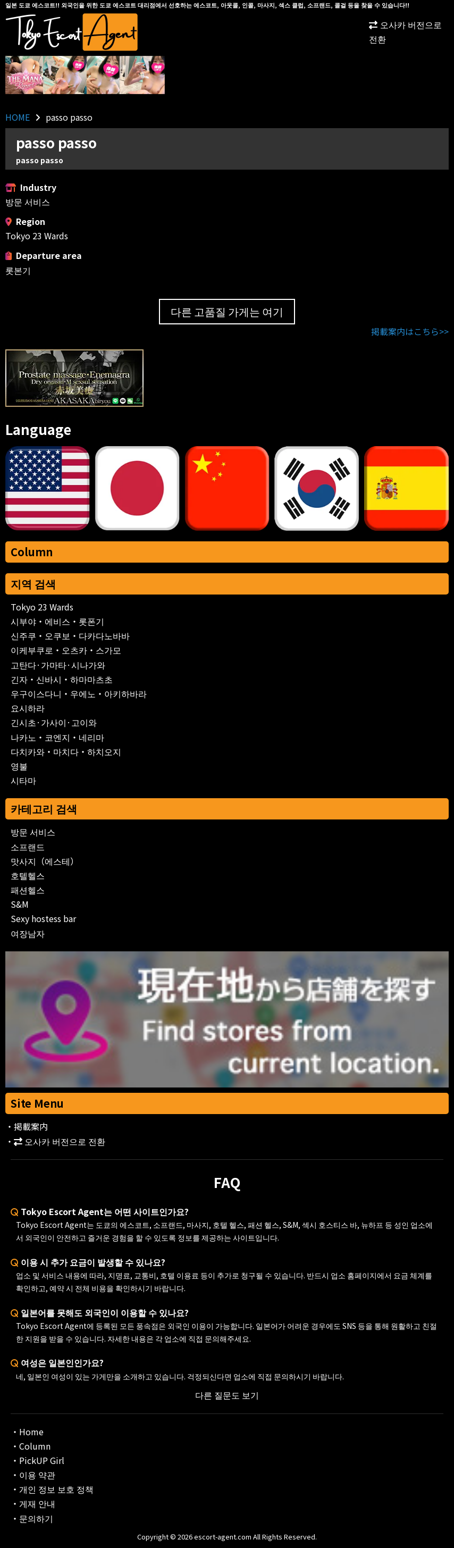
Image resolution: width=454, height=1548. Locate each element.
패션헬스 (28, 889)
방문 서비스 (33, 831)
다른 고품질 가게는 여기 (227, 311)
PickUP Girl (41, 1460)
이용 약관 (37, 1474)
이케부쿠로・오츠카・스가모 (66, 649)
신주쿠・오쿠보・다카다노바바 (70, 635)
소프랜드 (28, 846)
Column (32, 551)
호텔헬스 (28, 875)
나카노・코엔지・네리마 (57, 737)
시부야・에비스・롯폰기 (57, 621)
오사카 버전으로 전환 (405, 31)
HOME (17, 117)
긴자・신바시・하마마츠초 (62, 679)
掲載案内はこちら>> (410, 331)
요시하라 (28, 707)
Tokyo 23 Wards (42, 606)
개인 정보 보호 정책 (56, 1489)
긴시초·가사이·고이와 (54, 722)
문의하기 (36, 1518)
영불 (19, 765)
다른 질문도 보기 (227, 1394)
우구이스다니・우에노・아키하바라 (79, 693)
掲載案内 (31, 1126)
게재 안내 (37, 1503)
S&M (20, 904)
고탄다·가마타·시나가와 (58, 664)
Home (31, 1431)
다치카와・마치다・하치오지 (66, 751)
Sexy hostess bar (43, 918)
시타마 (23, 780)
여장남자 (28, 933)
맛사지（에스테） (45, 861)
